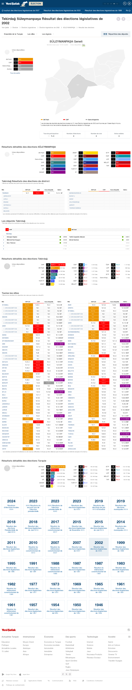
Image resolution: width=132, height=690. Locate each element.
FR (114, 3)
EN (108, 3)
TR (105, 3)
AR (111, 3)
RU (117, 3)
